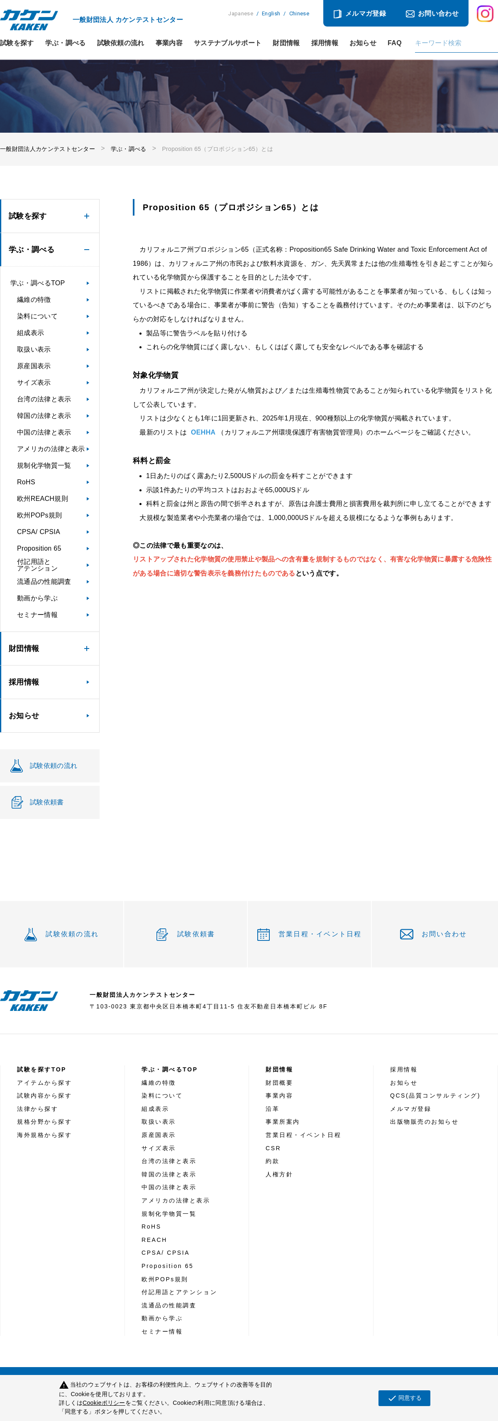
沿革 (272, 1108)
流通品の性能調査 (44, 581)
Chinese (299, 13)
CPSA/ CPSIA (38, 531)
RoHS (26, 482)
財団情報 (286, 43)
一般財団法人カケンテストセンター (47, 149)
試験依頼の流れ (120, 43)
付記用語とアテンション (37, 565)
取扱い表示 (34, 349)
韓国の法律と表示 (44, 415)
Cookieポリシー (104, 1402)
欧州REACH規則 (42, 498)
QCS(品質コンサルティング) (435, 1095)
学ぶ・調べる (65, 43)
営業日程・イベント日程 (320, 934)
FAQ (395, 43)
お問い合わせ (438, 13)
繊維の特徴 (34, 299)
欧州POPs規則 (39, 515)
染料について (37, 316)
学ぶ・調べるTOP (37, 283)
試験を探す (17, 43)
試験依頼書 (196, 934)
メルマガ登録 (365, 13)
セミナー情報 (37, 614)
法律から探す (37, 1108)
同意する (404, 1398)
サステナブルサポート (227, 43)
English (271, 13)
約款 (272, 1161)
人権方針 (279, 1174)
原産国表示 (34, 365)
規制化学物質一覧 (44, 465)
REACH (154, 1239)
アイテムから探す (44, 1082)
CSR (273, 1148)
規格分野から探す (44, 1121)
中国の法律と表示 (44, 432)
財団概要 (279, 1082)
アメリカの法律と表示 (51, 448)
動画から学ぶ (37, 598)
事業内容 (169, 43)
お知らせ (362, 43)
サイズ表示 (34, 382)
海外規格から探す (44, 1135)
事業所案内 (283, 1121)
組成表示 (30, 332)
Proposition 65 (39, 548)
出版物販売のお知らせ (424, 1121)
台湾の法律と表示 (44, 399)
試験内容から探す (44, 1095)
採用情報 (324, 43)
